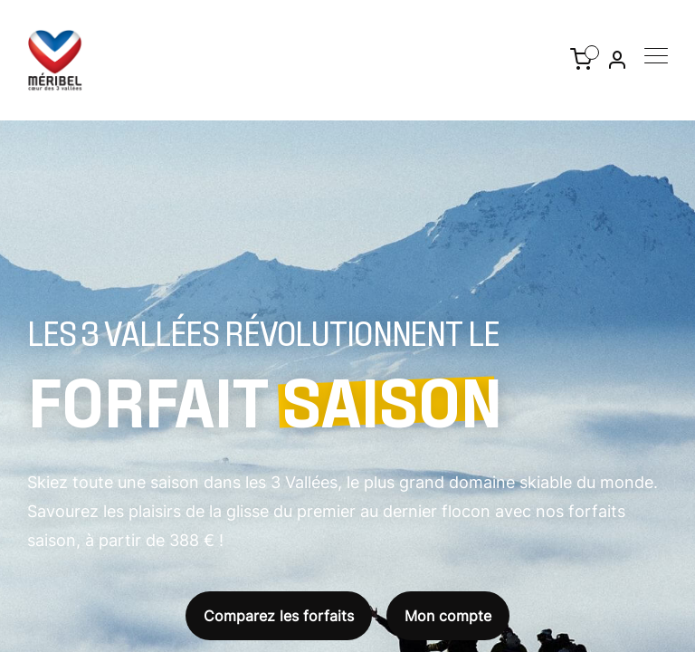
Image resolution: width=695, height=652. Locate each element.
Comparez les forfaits (279, 616)
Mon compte (448, 616)
